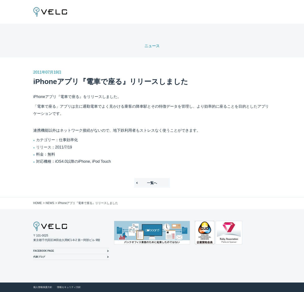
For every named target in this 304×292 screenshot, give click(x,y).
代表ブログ (39, 256)
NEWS (50, 203)
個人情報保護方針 (42, 287)
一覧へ (152, 183)
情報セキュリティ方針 (69, 287)
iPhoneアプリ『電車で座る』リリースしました (88, 203)
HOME (37, 203)
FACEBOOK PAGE (43, 251)
